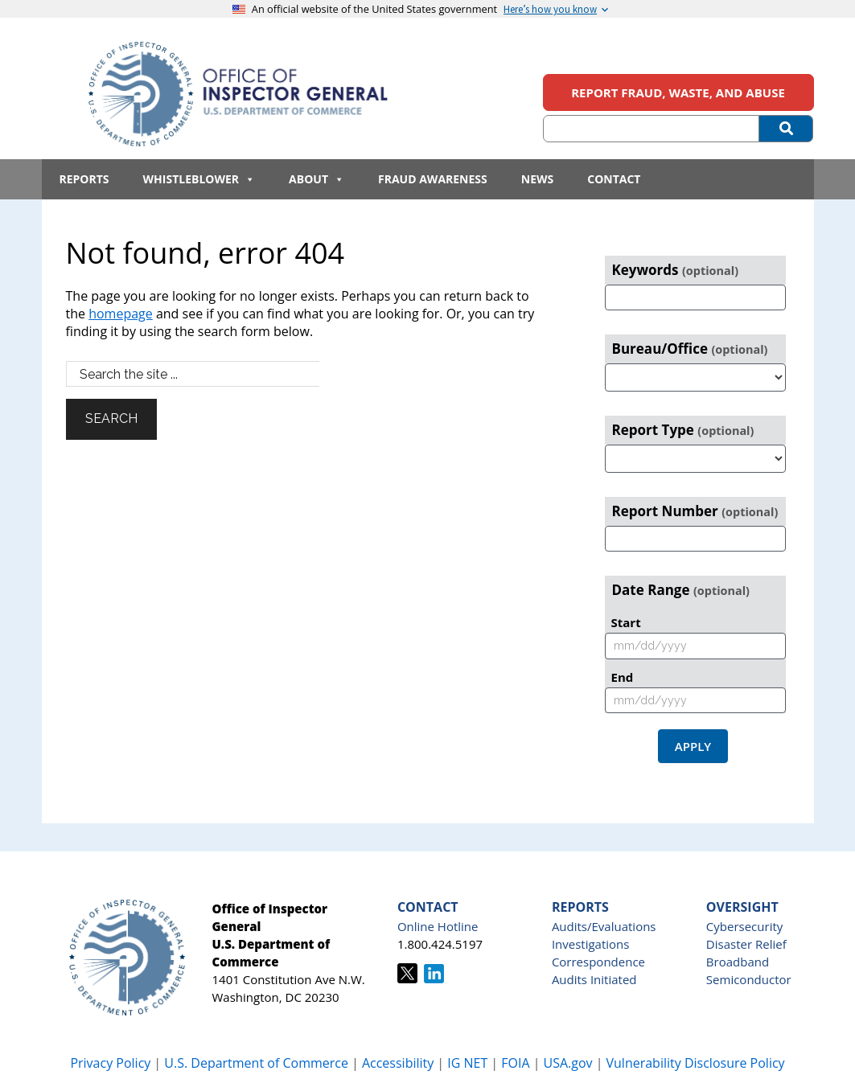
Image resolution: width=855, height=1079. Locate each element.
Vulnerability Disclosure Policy (695, 1063)
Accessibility (398, 1063)
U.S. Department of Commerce (257, 1063)
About (316, 179)
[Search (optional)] (651, 128)
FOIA (515, 1063)
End (622, 677)
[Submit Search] (786, 128)
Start (626, 622)
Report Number (695, 511)
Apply (693, 746)
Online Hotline (438, 926)
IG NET (467, 1063)
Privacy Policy (110, 1063)
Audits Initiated (594, 979)
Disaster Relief (746, 944)
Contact (613, 179)
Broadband (737, 962)
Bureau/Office (690, 348)
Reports (84, 179)
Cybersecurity (744, 926)
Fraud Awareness (432, 179)
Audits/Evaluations (604, 926)
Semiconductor (748, 979)
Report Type (683, 430)
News (537, 179)
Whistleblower (199, 179)
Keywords (675, 270)
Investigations (591, 944)
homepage (120, 313)
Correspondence (598, 962)
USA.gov (567, 1063)
